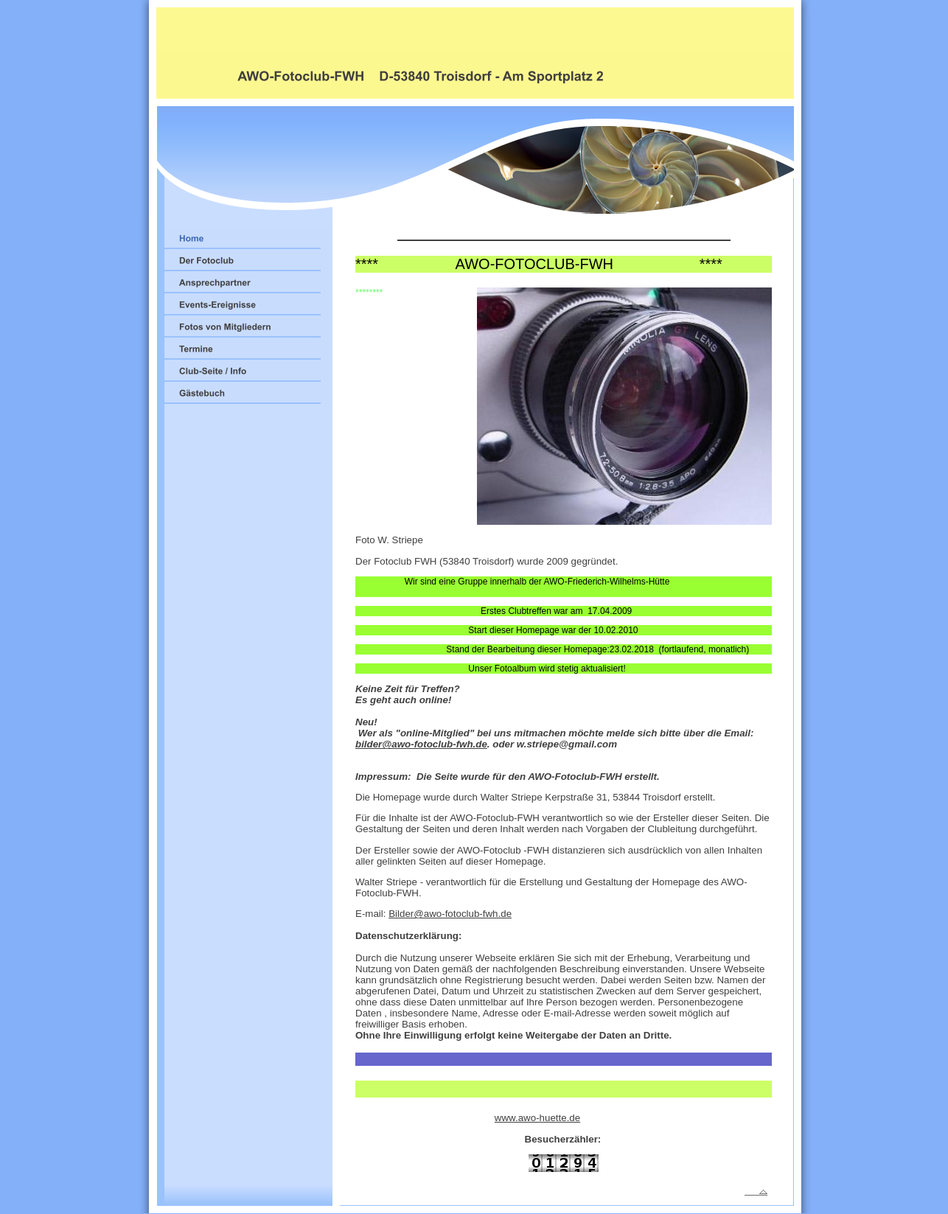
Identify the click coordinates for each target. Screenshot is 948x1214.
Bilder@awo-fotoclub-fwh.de (450, 913)
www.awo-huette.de (537, 1117)
